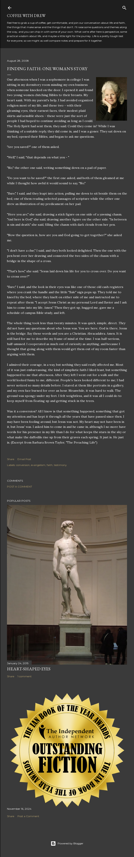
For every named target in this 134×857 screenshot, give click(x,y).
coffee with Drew (26, 15)
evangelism (38, 465)
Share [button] (10, 459)
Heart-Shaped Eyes (28, 669)
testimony (60, 465)
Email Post (24, 459)
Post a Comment (19, 486)
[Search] (124, 7)
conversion (23, 465)
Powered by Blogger (67, 843)
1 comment (24, 676)
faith (50, 465)
